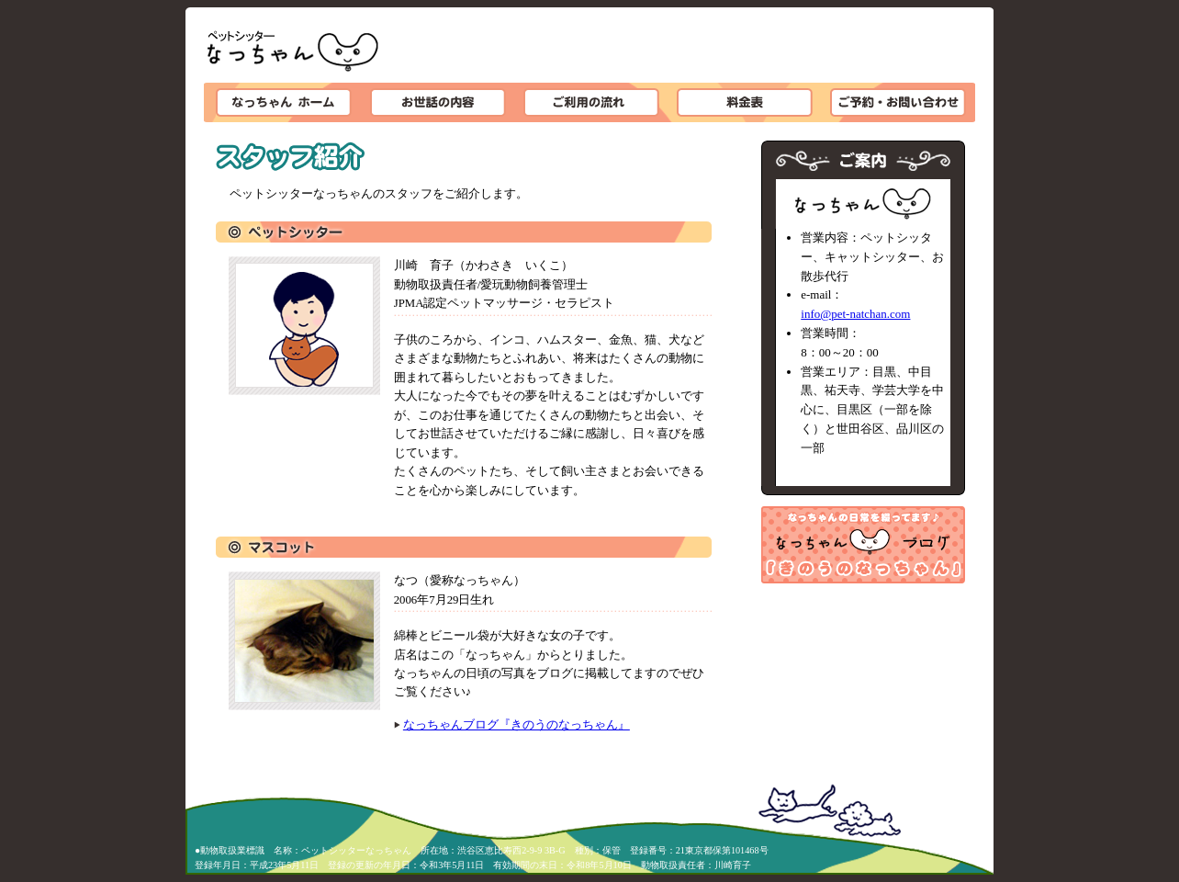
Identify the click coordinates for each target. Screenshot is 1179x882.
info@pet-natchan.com (855, 314)
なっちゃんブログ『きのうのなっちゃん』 (516, 724)
